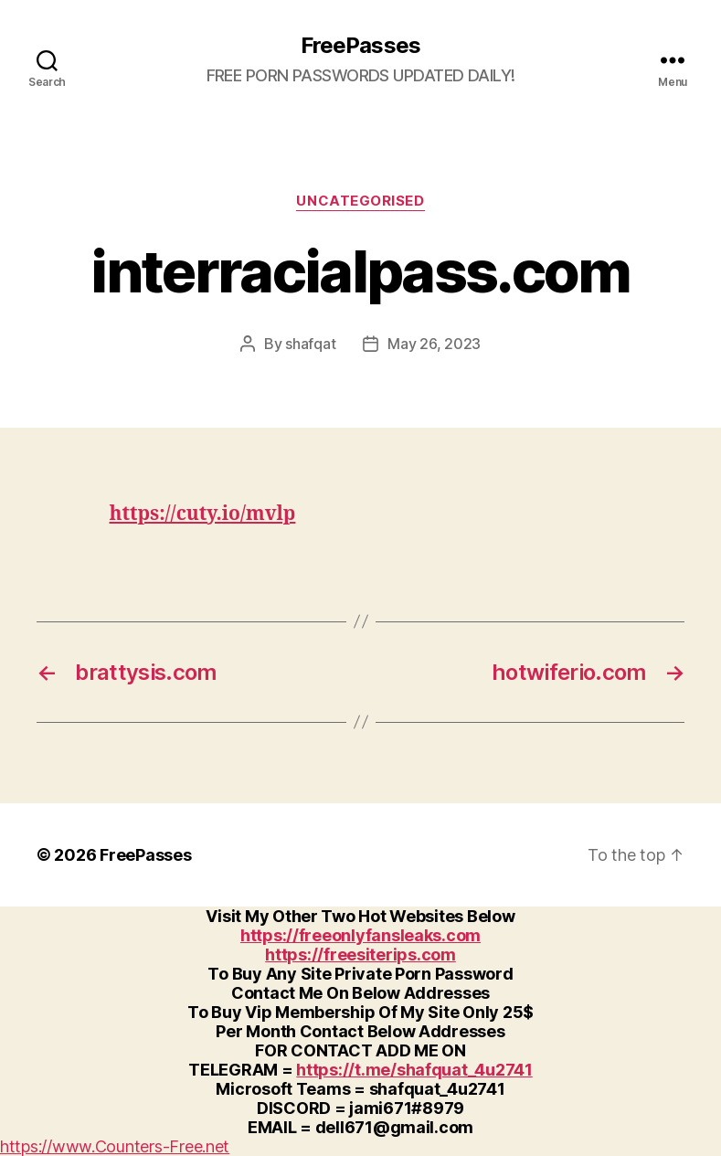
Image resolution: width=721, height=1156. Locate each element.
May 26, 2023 (434, 343)
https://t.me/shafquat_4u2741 (414, 1069)
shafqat (310, 343)
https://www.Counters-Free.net (114, 1146)
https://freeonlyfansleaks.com (360, 935)
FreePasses (360, 46)
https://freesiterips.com (360, 954)
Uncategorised (360, 201)
